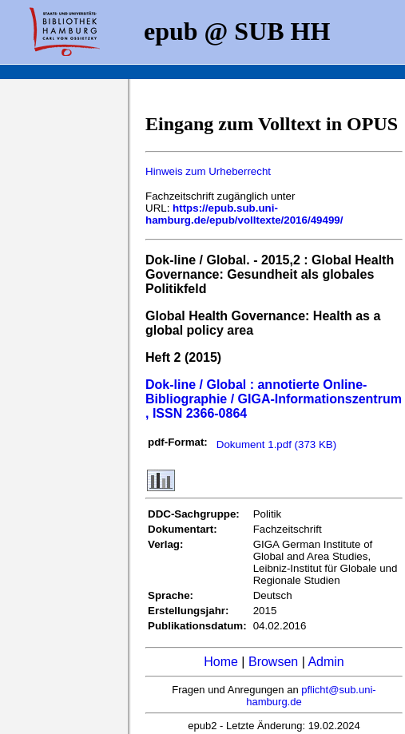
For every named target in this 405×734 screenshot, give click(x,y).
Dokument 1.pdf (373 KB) (276, 444)
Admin (325, 662)
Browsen (273, 662)
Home (221, 662)
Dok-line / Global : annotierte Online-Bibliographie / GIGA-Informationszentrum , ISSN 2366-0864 (273, 399)
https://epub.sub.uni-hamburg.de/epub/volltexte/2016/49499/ (244, 214)
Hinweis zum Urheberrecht (208, 171)
